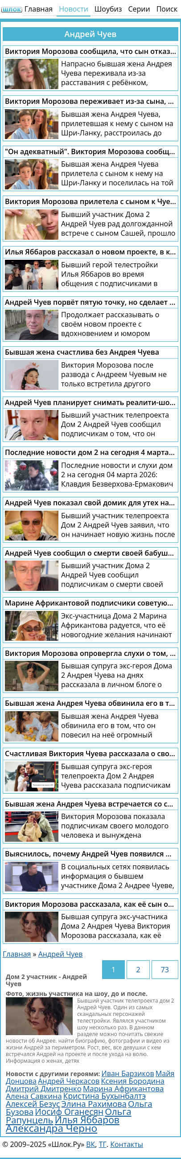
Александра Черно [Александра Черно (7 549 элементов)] (51, 1128)
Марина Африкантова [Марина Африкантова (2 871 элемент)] (123, 1088)
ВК (90, 1144)
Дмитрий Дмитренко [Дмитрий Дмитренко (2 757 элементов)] (44, 1088)
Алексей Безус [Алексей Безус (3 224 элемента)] (33, 1103)
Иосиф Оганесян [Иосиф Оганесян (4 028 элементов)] (69, 1112)
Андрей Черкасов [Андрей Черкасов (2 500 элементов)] (68, 1081)
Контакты (126, 1144)
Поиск (166, 9)
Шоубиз (108, 9)
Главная (39, 9)
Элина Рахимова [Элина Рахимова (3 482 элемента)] (94, 1103)
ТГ (103, 1144)
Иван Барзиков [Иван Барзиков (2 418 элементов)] (128, 1073)
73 (165, 970)
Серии (139, 9)
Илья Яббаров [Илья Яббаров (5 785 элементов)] (87, 1119)
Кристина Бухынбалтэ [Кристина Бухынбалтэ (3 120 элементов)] (104, 1095)
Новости (73, 9)
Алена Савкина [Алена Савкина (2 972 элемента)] (34, 1096)
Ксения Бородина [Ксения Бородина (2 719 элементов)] (133, 1081)
